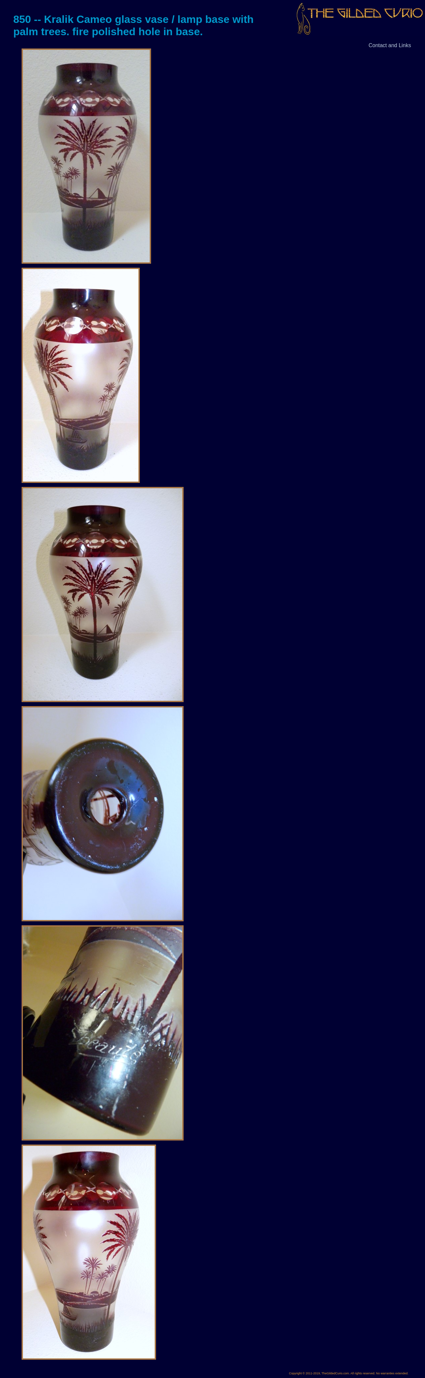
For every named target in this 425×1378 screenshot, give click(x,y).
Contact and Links (390, 45)
